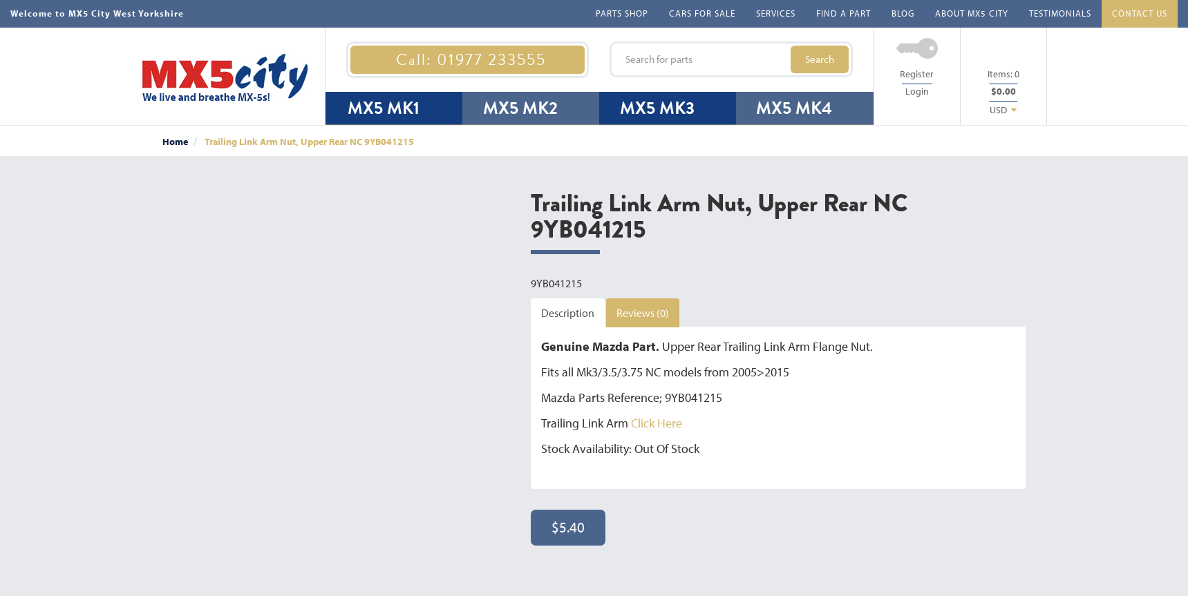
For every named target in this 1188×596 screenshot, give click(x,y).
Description (567, 313)
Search (819, 59)
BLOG (903, 13)
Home (175, 141)
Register (917, 74)
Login (917, 91)
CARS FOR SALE (702, 13)
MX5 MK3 (657, 108)
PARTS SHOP (622, 13)
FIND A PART (843, 13)
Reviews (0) (642, 313)
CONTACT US (1139, 13)
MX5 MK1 (383, 108)
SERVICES (775, 13)
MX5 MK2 (520, 108)
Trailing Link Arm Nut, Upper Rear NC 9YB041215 (309, 141)
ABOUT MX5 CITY (971, 13)
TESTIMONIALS (1060, 13)
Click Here (656, 423)
